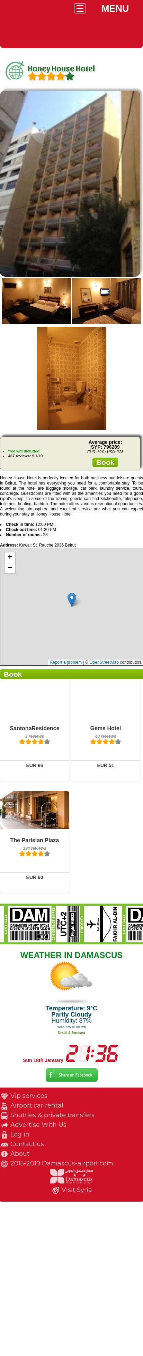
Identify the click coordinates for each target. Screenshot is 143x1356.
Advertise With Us (38, 1125)
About (19, 1154)
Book (105, 462)
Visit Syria (77, 1190)
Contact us (27, 1144)
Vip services (28, 1096)
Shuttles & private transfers (52, 1115)
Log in (19, 1134)
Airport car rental (36, 1105)
